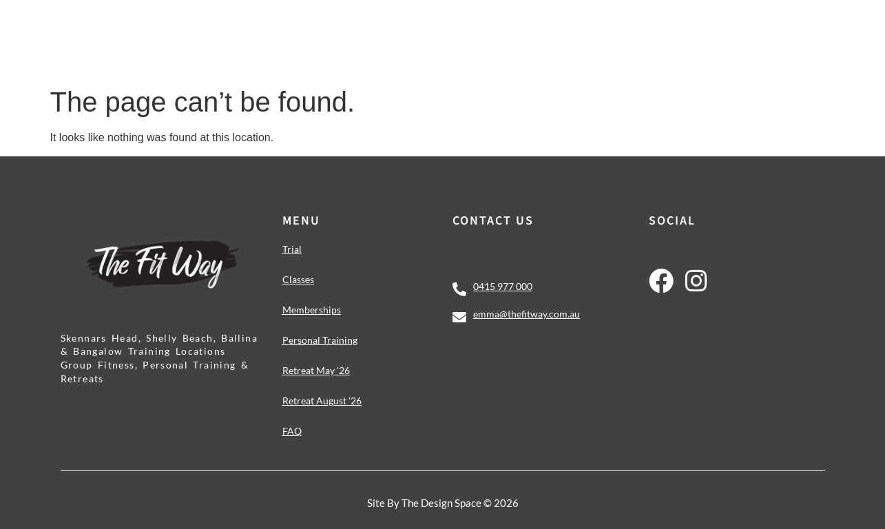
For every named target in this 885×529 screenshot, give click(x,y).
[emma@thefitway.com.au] (459, 317)
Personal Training (530, 33)
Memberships (415, 33)
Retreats (642, 33)
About (718, 33)
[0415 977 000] (459, 289)
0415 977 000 (502, 286)
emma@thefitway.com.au (526, 314)
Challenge (322, 33)
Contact (786, 33)
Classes (241, 33)
